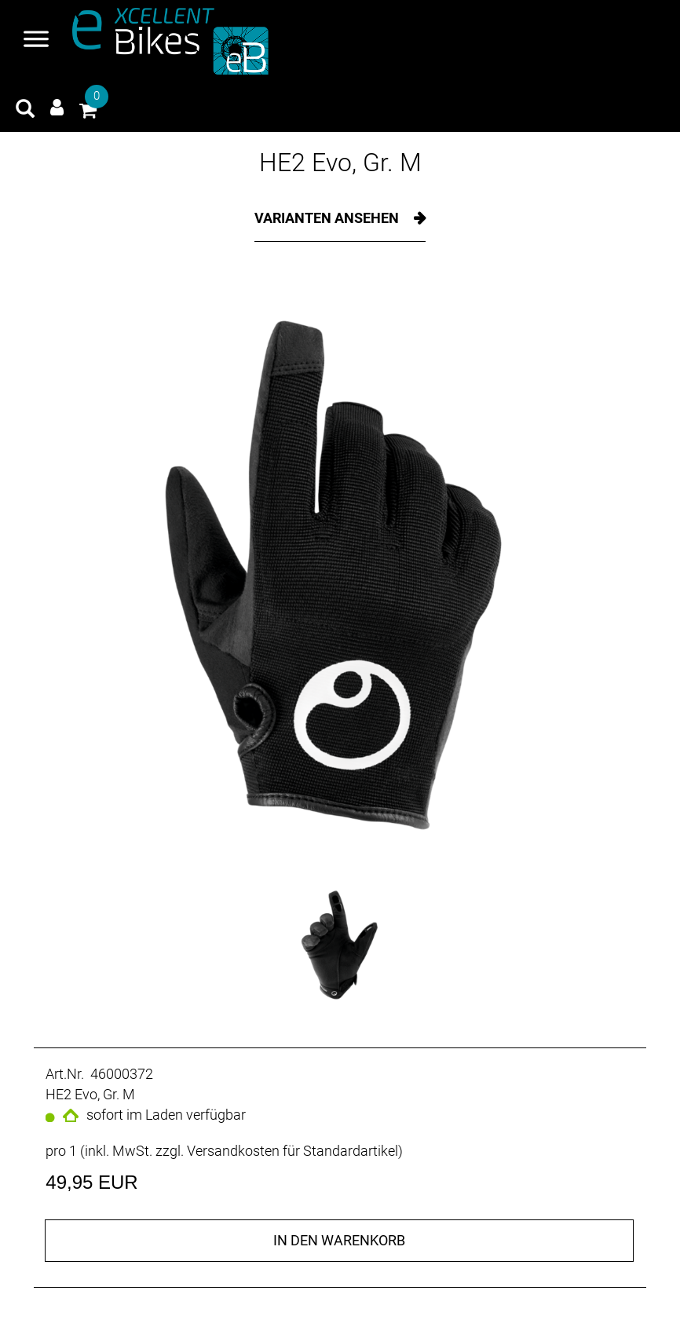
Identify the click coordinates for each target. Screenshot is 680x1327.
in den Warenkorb (339, 1240)
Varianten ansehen (328, 218)
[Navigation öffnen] (36, 41)
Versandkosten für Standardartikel (292, 1150)
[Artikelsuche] (25, 111)
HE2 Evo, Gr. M (340, 162)
